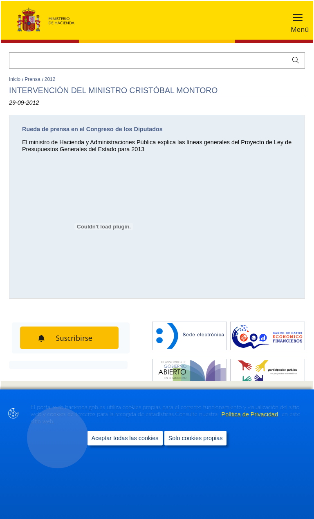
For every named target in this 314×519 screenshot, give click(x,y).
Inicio (15, 79)
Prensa (33, 79)
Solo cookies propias (195, 437)
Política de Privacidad (251, 414)
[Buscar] (157, 60)
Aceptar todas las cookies (125, 437)
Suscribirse (76, 338)
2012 (50, 79)
